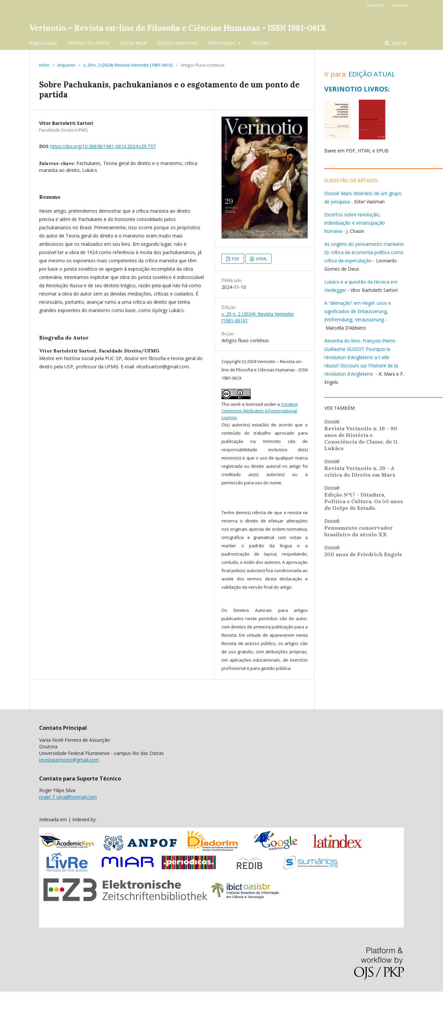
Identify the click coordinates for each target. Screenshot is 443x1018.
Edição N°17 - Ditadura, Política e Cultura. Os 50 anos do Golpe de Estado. (363, 501)
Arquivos (66, 65)
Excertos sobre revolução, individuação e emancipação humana (354, 222)
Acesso (400, 5)
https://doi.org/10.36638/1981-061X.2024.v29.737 (103, 146)
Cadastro (375, 5)
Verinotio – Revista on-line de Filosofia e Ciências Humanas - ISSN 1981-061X (177, 28)
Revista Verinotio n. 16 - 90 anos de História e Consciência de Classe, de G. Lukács (361, 438)
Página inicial (43, 43)
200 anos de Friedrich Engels (363, 554)
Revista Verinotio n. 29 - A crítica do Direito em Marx (360, 471)
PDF (235, 259)
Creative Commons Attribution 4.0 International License (260, 410)
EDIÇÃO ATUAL (371, 74)
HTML (261, 259)
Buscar (399, 43)
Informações (222, 43)
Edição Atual (133, 43)
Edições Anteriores (177, 43)
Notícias (260, 43)
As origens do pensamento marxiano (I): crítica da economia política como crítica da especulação (364, 252)
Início (44, 65)
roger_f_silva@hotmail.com (68, 797)
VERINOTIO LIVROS (88, 43)
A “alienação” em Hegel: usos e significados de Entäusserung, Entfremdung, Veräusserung (357, 311)
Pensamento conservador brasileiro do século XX (358, 531)
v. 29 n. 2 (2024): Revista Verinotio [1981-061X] (128, 65)
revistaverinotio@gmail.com (69, 760)
